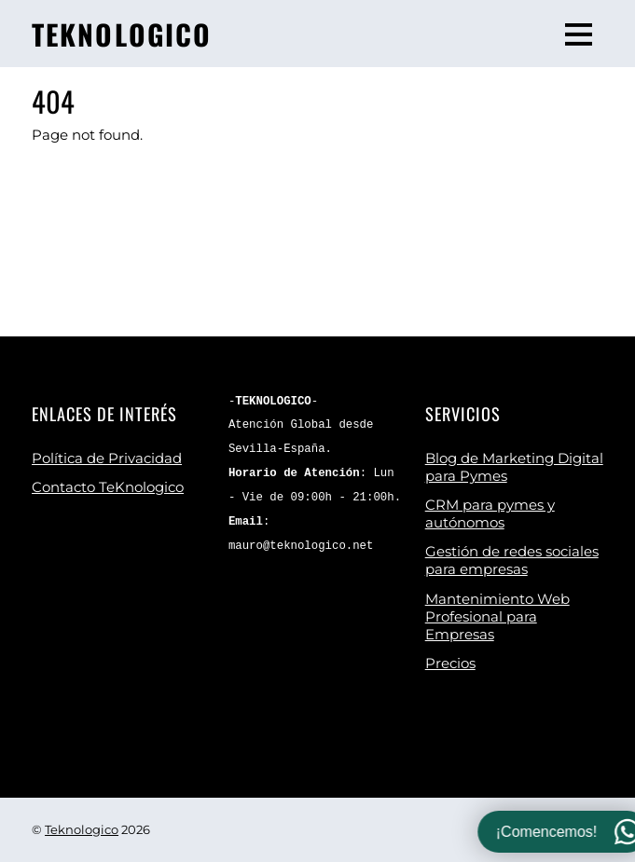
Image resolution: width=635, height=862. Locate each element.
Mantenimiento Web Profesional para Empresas (497, 616)
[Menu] (578, 33)
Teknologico (81, 829)
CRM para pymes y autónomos (490, 513)
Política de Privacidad (107, 458)
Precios (450, 663)
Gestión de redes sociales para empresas (512, 560)
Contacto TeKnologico (108, 487)
